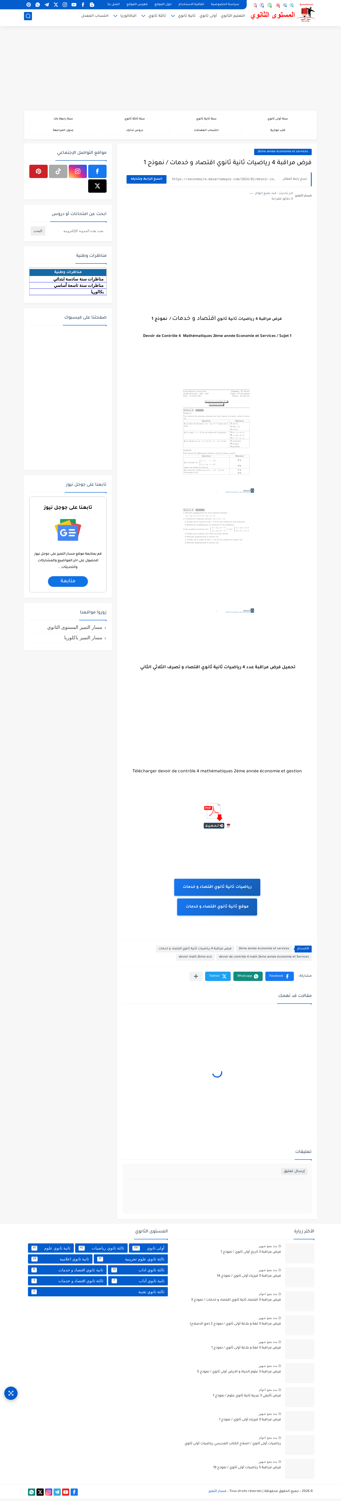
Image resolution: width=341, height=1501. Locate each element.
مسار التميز (217, 1494)
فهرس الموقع (137, 4)
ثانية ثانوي (187, 18)
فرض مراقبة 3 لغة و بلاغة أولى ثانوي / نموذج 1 (246, 1350)
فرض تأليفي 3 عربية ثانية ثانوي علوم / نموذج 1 (247, 1398)
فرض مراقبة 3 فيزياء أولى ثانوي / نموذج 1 (250, 1422)
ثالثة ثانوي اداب (137, 1272)
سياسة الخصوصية (225, 4)
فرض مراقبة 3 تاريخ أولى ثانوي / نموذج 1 (251, 1255)
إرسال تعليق (294, 1174)
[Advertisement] (170, 69)
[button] (279, 979)
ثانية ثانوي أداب (138, 1283)
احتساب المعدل (94, 18)
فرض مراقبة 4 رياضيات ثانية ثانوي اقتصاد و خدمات (195, 951)
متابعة (67, 584)
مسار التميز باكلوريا (83, 640)
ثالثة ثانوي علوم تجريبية (130, 1261)
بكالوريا (97, 294)
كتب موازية (277, 132)
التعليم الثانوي (233, 18)
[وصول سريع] (11, 1388)
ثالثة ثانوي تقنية (97, 1294)
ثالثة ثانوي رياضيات (101, 1250)
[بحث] (28, 18)
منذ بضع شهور (267, 1249)
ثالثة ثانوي (157, 18)
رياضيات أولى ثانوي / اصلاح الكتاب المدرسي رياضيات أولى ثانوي (233, 1446)
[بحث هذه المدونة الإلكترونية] (76, 233)
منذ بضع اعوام (268, 1296)
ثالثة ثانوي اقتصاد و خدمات (67, 1283)
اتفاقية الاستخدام (191, 4)
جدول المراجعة (63, 132)
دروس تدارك (134, 132)
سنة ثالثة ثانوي (135, 119)
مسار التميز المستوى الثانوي (74, 629)
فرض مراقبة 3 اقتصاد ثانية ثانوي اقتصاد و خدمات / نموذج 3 (236, 1303)
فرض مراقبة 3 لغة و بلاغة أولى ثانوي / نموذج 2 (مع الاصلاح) (235, 1327)
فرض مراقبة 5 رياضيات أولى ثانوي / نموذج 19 (247, 1470)
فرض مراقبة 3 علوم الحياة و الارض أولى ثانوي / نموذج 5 (239, 1374)
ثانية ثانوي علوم (50, 1250)
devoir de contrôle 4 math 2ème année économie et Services (264, 960)
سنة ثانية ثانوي (206, 119)
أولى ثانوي (208, 18)
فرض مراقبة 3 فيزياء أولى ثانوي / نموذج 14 (249, 1279)
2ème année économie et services (283, 154)
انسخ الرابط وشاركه (146, 182)
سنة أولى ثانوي (277, 119)
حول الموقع (163, 4)
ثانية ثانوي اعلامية (60, 1261)
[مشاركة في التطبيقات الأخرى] (195, 979)
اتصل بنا (113, 4)
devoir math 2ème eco (195, 960)
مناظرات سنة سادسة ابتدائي (78, 281)
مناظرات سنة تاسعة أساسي (79, 288)
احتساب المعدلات (206, 132)
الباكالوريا (128, 18)
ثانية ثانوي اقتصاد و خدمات (67, 1272)
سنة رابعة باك (63, 119)
